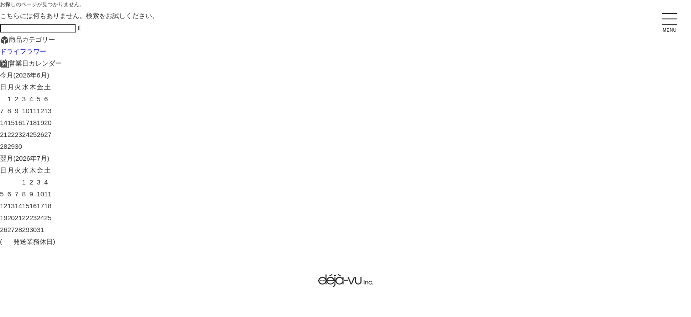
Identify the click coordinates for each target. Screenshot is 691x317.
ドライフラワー (23, 51)
